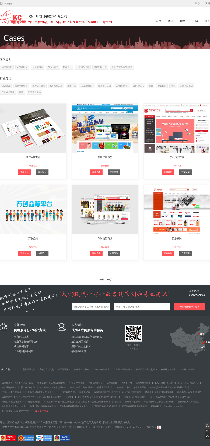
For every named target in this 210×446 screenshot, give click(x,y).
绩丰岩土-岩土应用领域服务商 (159, 392)
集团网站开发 (64, 369)
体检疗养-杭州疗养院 (131, 392)
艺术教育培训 (104, 86)
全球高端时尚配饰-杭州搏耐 (105, 406)
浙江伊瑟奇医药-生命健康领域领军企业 (168, 387)
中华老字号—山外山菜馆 (81, 387)
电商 (173, 86)
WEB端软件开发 (187, 369)
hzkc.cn (141, 427)
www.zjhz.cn (129, 427)
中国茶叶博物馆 (76, 383)
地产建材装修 (38, 86)
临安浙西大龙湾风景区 (188, 401)
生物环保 (71, 86)
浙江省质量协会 (95, 383)
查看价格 (24, 172)
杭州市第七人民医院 (136, 387)
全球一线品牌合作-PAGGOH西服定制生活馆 (169, 397)
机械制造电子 (21, 86)
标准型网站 (7, 67)
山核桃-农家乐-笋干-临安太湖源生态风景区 (97, 397)
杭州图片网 (126, 383)
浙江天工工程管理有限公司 (127, 401)
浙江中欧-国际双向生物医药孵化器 (94, 401)
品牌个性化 (138, 86)
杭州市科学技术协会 (23, 383)
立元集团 (69, 397)
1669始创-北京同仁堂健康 (133, 397)
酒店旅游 (6, 86)
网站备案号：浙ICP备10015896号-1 (167, 406)
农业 (151, 86)
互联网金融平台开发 (122, 369)
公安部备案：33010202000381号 (16, 411)
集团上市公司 (87, 86)
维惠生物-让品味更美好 (13, 401)
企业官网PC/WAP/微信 (121, 67)
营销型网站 (37, 67)
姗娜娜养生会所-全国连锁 (189, 392)
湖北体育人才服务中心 (187, 383)
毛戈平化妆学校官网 (164, 383)
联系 (207, 21)
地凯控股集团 (34, 401)
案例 (171, 21)
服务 (183, 21)
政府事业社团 (186, 86)
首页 (158, 21)
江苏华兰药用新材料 (25, 397)
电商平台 (67, 67)
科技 (21, 92)
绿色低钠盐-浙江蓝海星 (50, 397)
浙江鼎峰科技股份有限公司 (134, 406)
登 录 (197, 3)
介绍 (195, 21)
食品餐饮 (162, 86)
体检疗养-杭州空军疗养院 (106, 392)
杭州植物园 (112, 383)
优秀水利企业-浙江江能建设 (110, 387)
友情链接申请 (41, 411)
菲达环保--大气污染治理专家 (52, 387)
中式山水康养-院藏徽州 (13, 392)
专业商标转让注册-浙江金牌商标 (159, 401)
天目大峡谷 (7, 397)
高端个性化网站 (81, 369)
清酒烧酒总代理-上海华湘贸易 (76, 392)
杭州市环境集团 (143, 383)
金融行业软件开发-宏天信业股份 (43, 392)
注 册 (207, 3)
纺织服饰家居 (56, 86)
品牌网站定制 (29, 369)
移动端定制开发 (168, 369)
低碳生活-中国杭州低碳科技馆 (51, 383)
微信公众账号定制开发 (146, 369)
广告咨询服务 (8, 92)
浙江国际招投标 (9, 387)
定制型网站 (22, 67)
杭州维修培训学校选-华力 (14, 406)
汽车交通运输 (34, 92)
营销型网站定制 (46, 369)
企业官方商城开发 (101, 369)
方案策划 (42, 172)
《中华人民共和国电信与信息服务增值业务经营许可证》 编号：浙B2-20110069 (42, 427)
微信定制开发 (100, 67)
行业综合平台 (82, 67)
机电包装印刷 (122, 86)
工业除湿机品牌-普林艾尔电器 (74, 406)
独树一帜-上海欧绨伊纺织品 (43, 406)
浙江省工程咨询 (28, 387)
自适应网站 (53, 67)
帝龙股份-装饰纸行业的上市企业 (59, 401)
